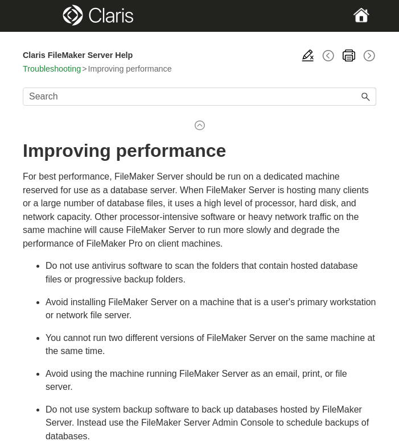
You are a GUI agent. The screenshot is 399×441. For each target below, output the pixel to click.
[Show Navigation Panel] (39, 16)
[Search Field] (199, 97)
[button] (366, 97)
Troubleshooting (52, 68)
